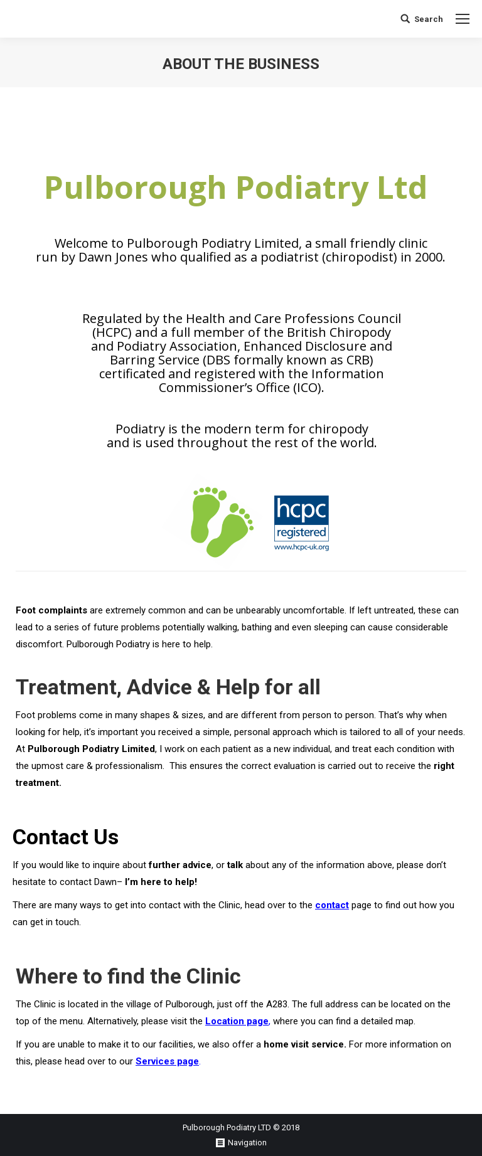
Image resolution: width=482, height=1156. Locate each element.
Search (428, 19)
